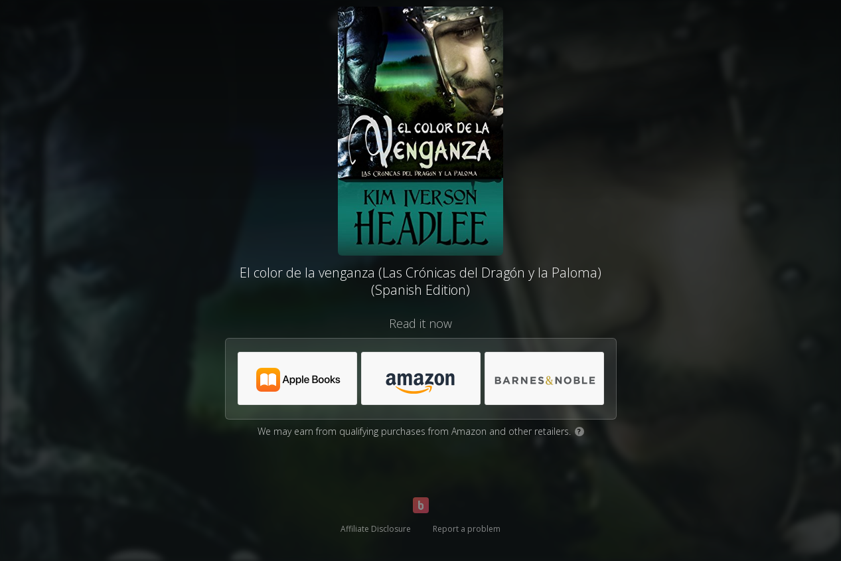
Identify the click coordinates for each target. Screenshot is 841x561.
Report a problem (466, 528)
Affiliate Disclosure (376, 528)
